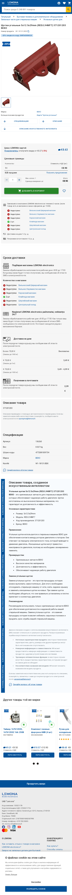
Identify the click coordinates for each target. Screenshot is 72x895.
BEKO (39, 112)
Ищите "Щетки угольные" (47, 115)
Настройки (36, 882)
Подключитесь (11, 151)
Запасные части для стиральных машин (19, 19)
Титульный (6, 17)
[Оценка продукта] (66, 739)
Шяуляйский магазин (38, 225)
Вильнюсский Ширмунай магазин (43, 210)
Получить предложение (57, 173)
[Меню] (3, 3)
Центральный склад (38, 229)
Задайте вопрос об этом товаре (18, 470)
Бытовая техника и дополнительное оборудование (40, 17)
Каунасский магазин (37, 218)
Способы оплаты (55, 849)
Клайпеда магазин (37, 222)
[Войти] (59, 3)
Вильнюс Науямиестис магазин (42, 214)
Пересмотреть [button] (15, 755)
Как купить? (52, 846)
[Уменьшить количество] (19, 180)
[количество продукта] (13, 180)
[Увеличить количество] (6, 180)
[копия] (28, 31)
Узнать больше (11, 874)
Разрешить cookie (36, 889)
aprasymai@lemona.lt (27, 419)
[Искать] (68, 9)
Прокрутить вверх (36, 784)
